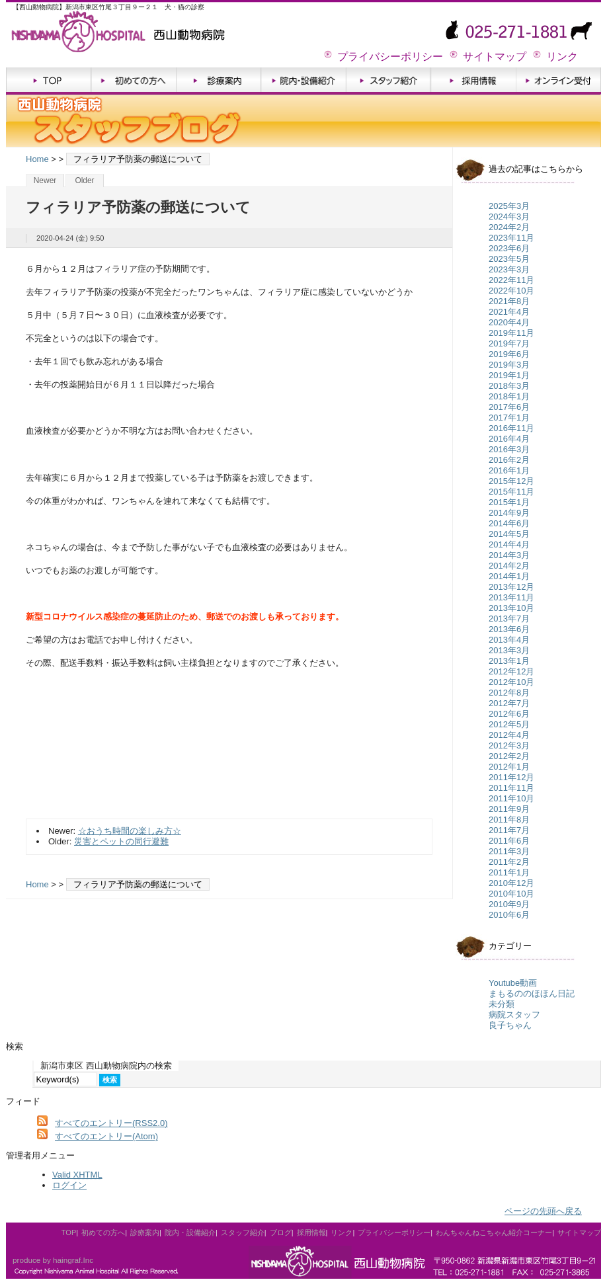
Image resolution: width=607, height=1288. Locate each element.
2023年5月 (509, 259)
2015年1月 (509, 502)
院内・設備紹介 (303, 80)
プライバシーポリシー (390, 56)
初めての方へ (134, 80)
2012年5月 (509, 724)
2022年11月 (511, 280)
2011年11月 (511, 788)
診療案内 (218, 80)
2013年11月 (511, 597)
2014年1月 (509, 576)
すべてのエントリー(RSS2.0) (111, 1123)
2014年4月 (509, 544)
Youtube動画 (513, 983)
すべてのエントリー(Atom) (106, 1136)
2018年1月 (509, 396)
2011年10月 (511, 798)
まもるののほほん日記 (532, 993)
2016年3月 (509, 449)
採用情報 (473, 80)
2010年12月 (511, 883)
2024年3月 (509, 216)
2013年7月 (509, 619)
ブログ (281, 1232)
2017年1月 (509, 418)
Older (84, 180)
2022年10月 (511, 291)
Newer (45, 180)
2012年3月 (509, 745)
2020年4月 (509, 322)
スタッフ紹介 (388, 80)
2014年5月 (509, 534)
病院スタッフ (514, 1015)
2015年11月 (511, 492)
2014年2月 (509, 566)
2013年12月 (511, 587)
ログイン (69, 1185)
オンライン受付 (558, 80)
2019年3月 (509, 365)
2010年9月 (509, 904)
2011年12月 (511, 777)
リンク (562, 56)
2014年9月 (509, 513)
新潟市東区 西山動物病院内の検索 (106, 1065)
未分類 (501, 1004)
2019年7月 (509, 343)
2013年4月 (509, 640)
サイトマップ (494, 56)
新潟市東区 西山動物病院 (128, 29)
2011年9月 (509, 809)
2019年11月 (511, 333)
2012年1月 (509, 767)
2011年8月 (509, 820)
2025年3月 (509, 206)
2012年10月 (511, 682)
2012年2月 (509, 756)
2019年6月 (509, 354)
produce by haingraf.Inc (53, 1260)
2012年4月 (509, 735)
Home (37, 159)
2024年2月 (509, 227)
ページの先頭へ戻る (543, 1211)
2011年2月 (509, 862)
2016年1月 (509, 470)
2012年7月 (509, 703)
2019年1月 (509, 375)
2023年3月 (509, 269)
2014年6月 (509, 523)
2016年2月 (509, 460)
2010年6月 (509, 915)
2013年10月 (511, 608)
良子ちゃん (510, 1025)
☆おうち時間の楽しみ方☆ (129, 831)
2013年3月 (509, 650)
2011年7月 (509, 830)
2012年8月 (509, 693)
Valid (77, 1175)
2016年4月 (509, 439)
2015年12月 (511, 481)
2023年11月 (511, 238)
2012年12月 (511, 671)
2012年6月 (509, 714)
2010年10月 (511, 894)
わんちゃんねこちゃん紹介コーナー (494, 1232)
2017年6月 (509, 407)
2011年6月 (509, 841)
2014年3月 (509, 555)
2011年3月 (509, 851)
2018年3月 (509, 386)
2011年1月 (509, 872)
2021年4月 (509, 312)
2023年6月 (509, 248)
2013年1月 (509, 661)
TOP (48, 80)
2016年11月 (511, 428)
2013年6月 (509, 629)
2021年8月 (509, 301)
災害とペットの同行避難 (121, 841)
